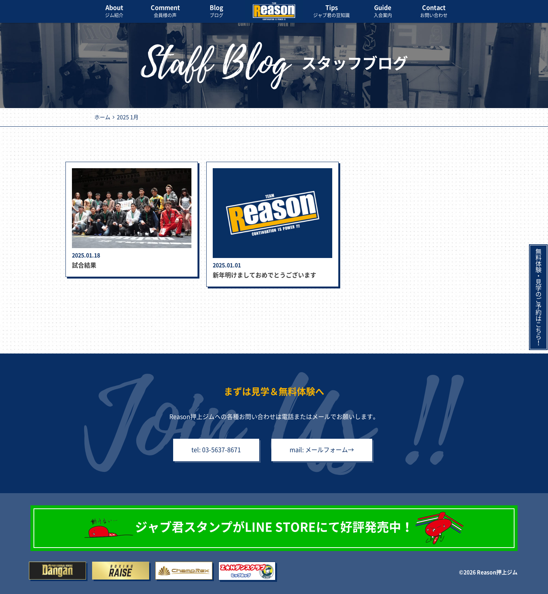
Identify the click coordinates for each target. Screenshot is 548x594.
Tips (331, 12)
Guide (383, 12)
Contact (434, 12)
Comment (165, 12)
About (114, 12)
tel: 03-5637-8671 (216, 450)
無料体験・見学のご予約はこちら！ (538, 297)
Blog (216, 12)
